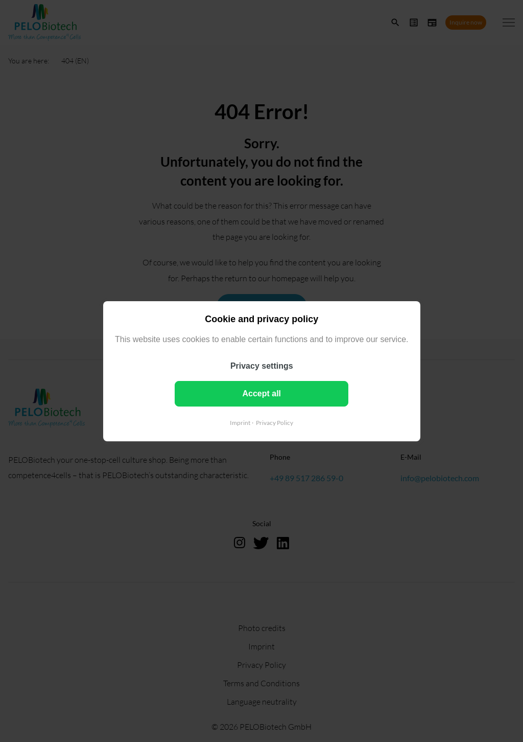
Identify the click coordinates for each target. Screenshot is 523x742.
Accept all (261, 393)
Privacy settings (261, 365)
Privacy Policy (274, 422)
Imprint (240, 422)
